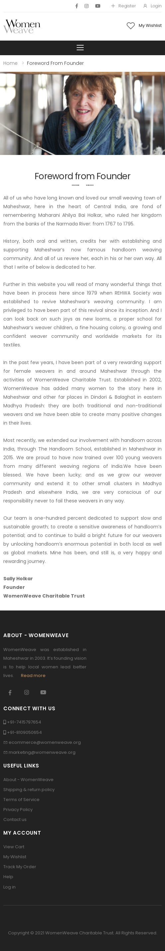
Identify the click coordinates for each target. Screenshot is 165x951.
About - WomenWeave (28, 779)
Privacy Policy (18, 809)
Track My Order (19, 867)
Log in (9, 887)
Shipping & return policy (29, 789)
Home (10, 63)
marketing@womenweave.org (42, 752)
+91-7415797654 (24, 722)
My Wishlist (14, 857)
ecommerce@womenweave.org (45, 742)
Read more (33, 675)
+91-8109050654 (24, 732)
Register (123, 6)
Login (152, 6)
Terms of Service (21, 799)
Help (8, 877)
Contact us (15, 819)
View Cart (13, 847)
